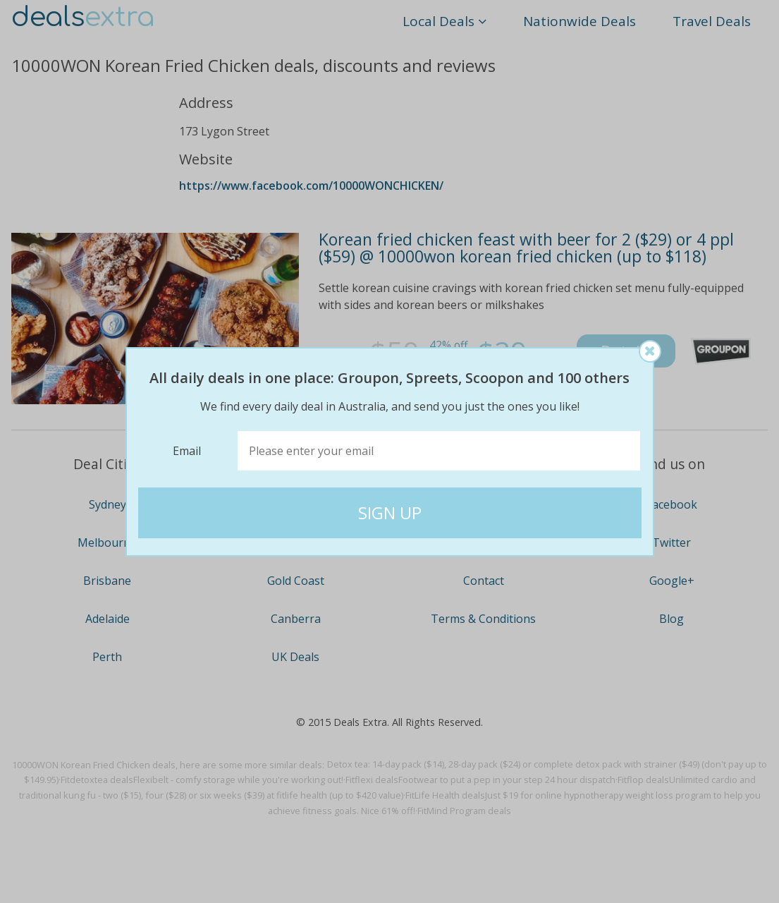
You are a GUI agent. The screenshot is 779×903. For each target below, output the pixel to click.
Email (187, 450)
